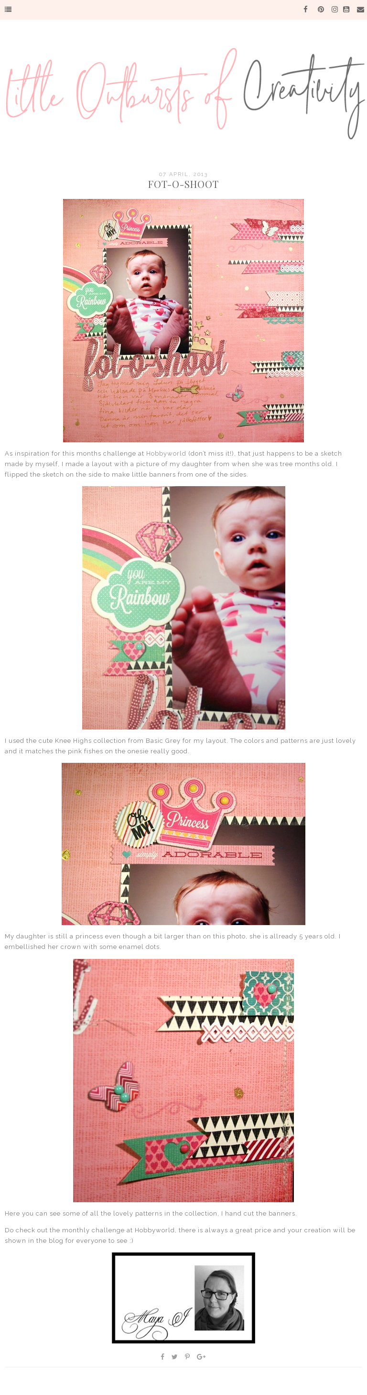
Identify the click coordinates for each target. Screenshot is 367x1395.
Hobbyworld (166, 453)
